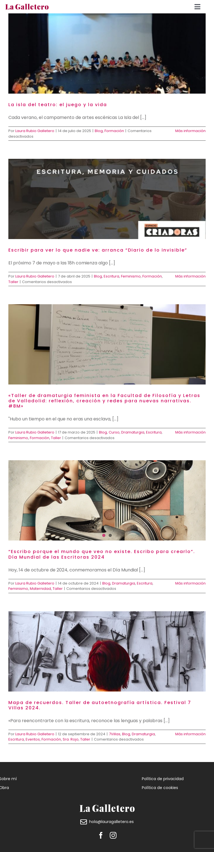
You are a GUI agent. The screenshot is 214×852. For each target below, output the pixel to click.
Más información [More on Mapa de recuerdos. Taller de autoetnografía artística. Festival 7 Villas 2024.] (190, 734)
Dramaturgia (132, 432)
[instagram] (113, 835)
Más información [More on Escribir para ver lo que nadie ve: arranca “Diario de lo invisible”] (190, 276)
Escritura (111, 276)
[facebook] (101, 835)
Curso (114, 432)
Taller (13, 281)
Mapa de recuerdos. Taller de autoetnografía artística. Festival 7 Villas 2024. (99, 705)
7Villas (114, 734)
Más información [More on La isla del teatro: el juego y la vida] (190, 130)
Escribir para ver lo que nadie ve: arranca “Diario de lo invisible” (97, 250)
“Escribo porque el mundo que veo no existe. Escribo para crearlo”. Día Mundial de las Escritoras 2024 (101, 554)
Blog (99, 130)
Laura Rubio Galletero (34, 130)
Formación (114, 130)
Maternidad (40, 588)
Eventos (33, 739)
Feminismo (131, 276)
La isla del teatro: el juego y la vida (57, 104)
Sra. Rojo (71, 739)
